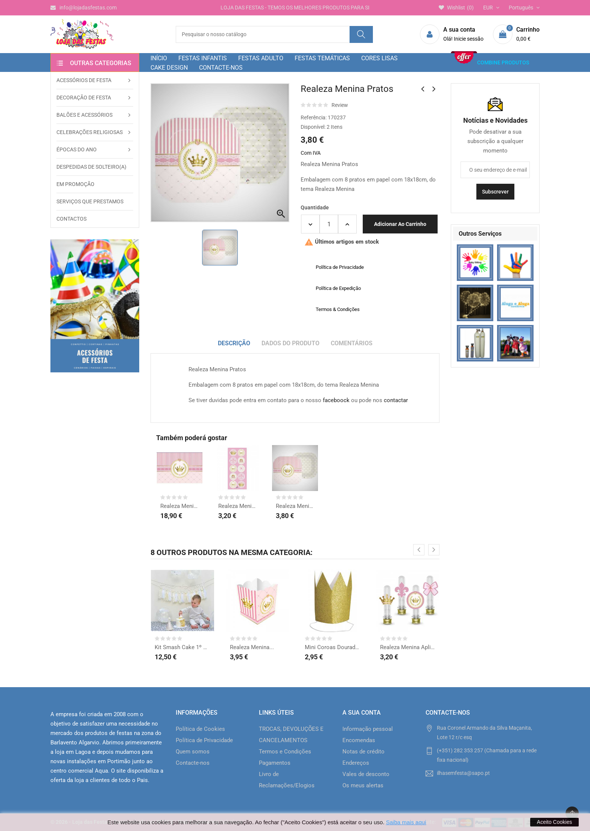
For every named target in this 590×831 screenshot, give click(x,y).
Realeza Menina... (237, 506)
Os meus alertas (362, 785)
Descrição (234, 343)
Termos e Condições (285, 751)
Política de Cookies (200, 729)
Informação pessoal (367, 729)
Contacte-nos (193, 762)
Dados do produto (290, 343)
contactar (396, 400)
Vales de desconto (365, 774)
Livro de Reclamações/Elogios (287, 780)
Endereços (355, 762)
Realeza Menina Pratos (295, 506)
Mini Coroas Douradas (332, 647)
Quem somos (193, 751)
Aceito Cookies (554, 822)
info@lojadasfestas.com (83, 8)
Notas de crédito (363, 751)
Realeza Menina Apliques (408, 647)
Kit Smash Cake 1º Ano (182, 647)
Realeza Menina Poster (179, 506)
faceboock (336, 400)
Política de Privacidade (204, 740)
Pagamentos (274, 762)
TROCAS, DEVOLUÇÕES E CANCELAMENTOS (291, 735)
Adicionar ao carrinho (400, 224)
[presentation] (418, 549)
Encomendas (358, 740)
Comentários (352, 343)
